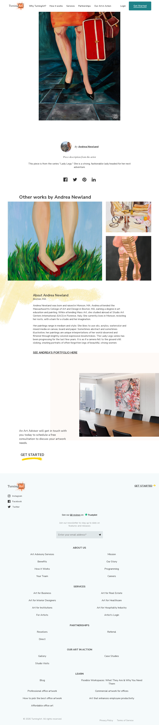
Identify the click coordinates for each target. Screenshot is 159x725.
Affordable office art (42, 705)
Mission (112, 554)
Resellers (42, 632)
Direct (42, 639)
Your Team (42, 576)
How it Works (42, 569)
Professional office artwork (42, 691)
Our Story (111, 561)
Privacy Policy (106, 720)
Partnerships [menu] (84, 6)
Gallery (42, 656)
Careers (112, 576)
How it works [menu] (56, 6)
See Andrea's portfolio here (55, 352)
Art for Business (42, 593)
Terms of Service (125, 720)
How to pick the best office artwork (42, 698)
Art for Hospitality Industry (112, 607)
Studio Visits (42, 663)
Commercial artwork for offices (111, 691)
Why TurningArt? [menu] (37, 6)
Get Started (140, 5)
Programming (111, 569)
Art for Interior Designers (42, 600)
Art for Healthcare (112, 600)
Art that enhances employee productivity (111, 698)
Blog (42, 680)
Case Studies (111, 656)
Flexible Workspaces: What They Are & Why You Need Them (111, 682)
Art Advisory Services (42, 554)
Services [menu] (70, 6)
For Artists (42, 615)
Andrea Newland (88, 146)
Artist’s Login (111, 615)
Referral (111, 632)
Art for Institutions (42, 607)
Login (123, 6)
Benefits (42, 561)
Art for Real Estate (111, 593)
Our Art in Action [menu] (102, 6)
